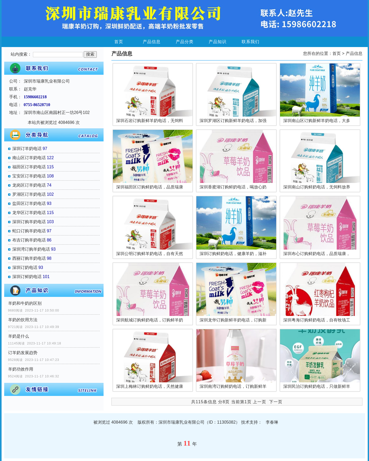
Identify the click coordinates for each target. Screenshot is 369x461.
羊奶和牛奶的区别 (25, 303)
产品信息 (152, 41)
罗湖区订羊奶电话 (29, 194)
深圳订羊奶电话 (27, 148)
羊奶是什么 (18, 336)
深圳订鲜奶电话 (27, 276)
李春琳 (272, 422)
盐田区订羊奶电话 (29, 203)
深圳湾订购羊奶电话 (31, 249)
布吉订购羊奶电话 (29, 240)
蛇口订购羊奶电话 (29, 231)
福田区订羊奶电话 (29, 167)
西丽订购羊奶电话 (29, 258)
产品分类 (185, 41)
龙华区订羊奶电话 (29, 212)
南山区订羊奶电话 (29, 157)
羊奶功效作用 (20, 369)
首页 (118, 41)
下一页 (275, 402)
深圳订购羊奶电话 (29, 222)
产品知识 (217, 41)
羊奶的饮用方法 (22, 320)
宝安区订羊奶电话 (29, 176)
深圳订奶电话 (24, 267)
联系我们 (250, 41)
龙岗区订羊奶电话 (29, 185)
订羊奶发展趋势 (22, 352)
